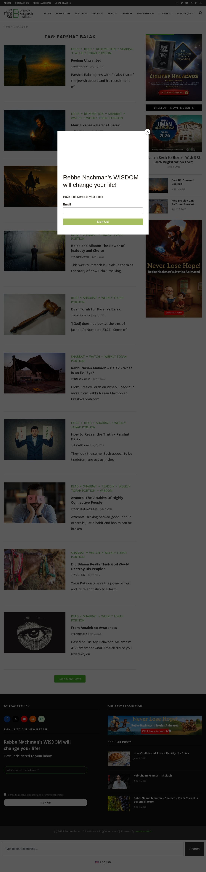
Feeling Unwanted (86, 60)
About (7, 2)
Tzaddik (107, 486)
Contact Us (22, 2)
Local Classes (63, 2)
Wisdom (106, 491)
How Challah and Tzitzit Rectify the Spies (161, 753)
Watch (76, 118)
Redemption (106, 49)
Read (88, 49)
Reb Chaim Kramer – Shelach (153, 775)
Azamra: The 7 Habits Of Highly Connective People (97, 500)
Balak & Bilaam (83, 181)
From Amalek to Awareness (94, 627)
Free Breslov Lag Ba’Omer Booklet (183, 202)
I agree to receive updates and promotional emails (35, 794)
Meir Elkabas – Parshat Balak (95, 125)
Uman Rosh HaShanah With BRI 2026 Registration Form (174, 159)
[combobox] (93, 849)
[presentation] (32, 783)
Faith (75, 49)
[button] (70, 679)
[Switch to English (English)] (103, 862)
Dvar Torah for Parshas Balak (96, 309)
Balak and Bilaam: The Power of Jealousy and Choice (98, 248)
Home (7, 26)
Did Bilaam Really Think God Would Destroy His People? (100, 566)
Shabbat (127, 49)
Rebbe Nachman (42, 2)
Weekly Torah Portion (93, 53)
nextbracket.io (143, 831)
